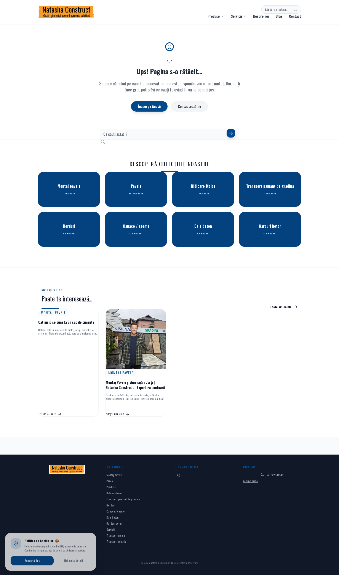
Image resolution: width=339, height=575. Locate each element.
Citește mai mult (50, 414)
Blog (279, 16)
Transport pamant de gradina (123, 499)
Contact (295, 16)
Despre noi (261, 16)
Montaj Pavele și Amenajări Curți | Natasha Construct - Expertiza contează (135, 385)
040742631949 (272, 475)
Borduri (110, 505)
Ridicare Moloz (114, 493)
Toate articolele (283, 307)
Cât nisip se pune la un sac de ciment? (66, 322)
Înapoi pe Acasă (149, 106)
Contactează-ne (189, 106)
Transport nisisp (115, 535)
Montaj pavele (114, 474)
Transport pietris (116, 541)
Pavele (110, 481)
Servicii (110, 529)
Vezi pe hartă (250, 481)
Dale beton (112, 517)
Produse (111, 487)
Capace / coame (115, 511)
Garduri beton (114, 523)
